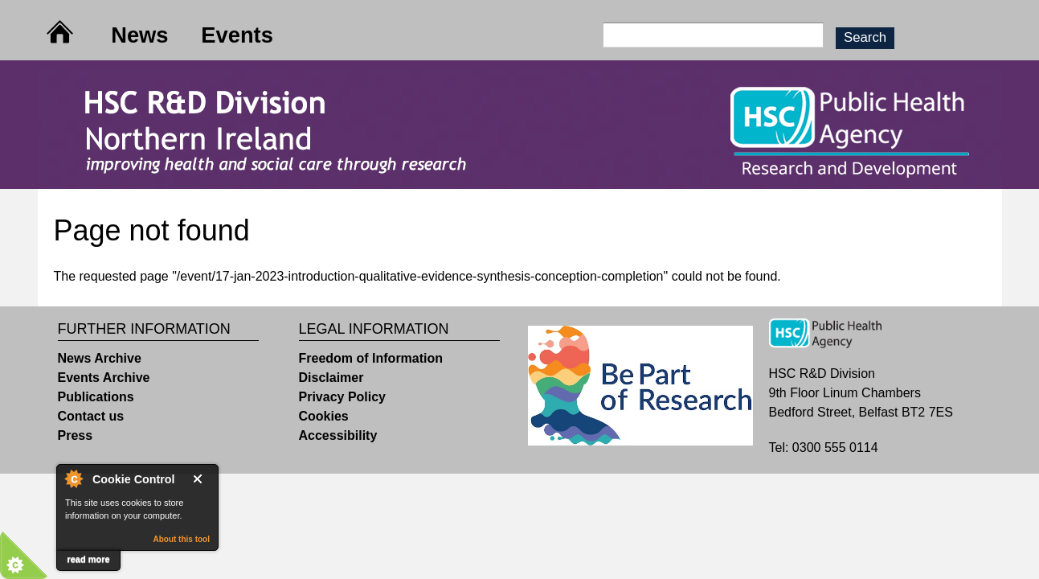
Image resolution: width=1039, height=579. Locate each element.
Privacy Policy (343, 397)
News (139, 35)
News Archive (99, 358)
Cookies (324, 416)
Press (75, 435)
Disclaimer (331, 377)
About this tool (181, 539)
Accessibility (338, 435)
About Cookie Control (73, 478)
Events (237, 35)
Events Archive (104, 377)
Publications (96, 397)
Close (201, 479)
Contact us (91, 416)
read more (88, 559)
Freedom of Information (371, 358)
